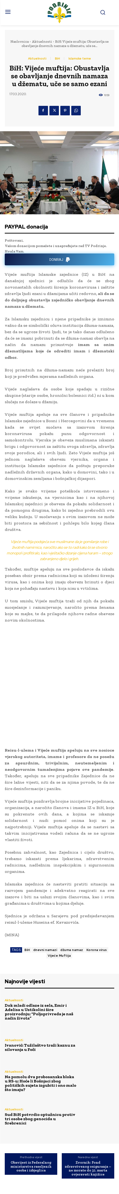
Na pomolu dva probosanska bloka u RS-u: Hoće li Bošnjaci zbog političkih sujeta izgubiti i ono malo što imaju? (40, 1040)
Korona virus (96, 907)
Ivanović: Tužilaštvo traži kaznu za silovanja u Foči (40, 1004)
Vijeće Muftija (59, 913)
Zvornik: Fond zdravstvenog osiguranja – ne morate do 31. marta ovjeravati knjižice (88, 1125)
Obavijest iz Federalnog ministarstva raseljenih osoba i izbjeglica (31, 1123)
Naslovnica (19, 41)
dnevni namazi (45, 907)
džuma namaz (71, 907)
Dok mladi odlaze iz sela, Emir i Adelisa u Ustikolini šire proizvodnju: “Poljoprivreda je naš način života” (39, 969)
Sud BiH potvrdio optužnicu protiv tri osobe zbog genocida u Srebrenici (40, 1076)
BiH (57, 58)
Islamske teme (79, 58)
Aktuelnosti (42, 41)
